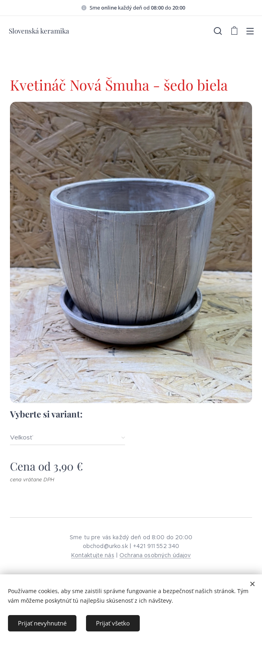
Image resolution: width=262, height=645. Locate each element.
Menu (250, 31)
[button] (218, 31)
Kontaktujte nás (92, 555)
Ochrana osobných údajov (155, 555)
